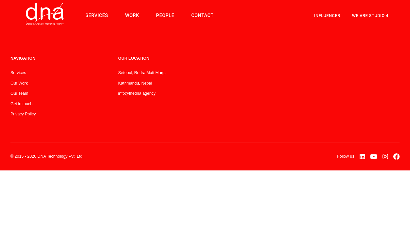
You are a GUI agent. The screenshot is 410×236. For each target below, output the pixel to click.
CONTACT (202, 15)
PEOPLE (165, 15)
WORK (132, 15)
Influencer (327, 15)
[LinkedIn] (362, 156)
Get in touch (21, 104)
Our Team (19, 93)
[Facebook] (396, 156)
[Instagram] (385, 156)
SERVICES (96, 15)
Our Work (19, 83)
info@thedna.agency (136, 93)
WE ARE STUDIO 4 (370, 15)
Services (18, 72)
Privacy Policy (23, 114)
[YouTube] (373, 156)
